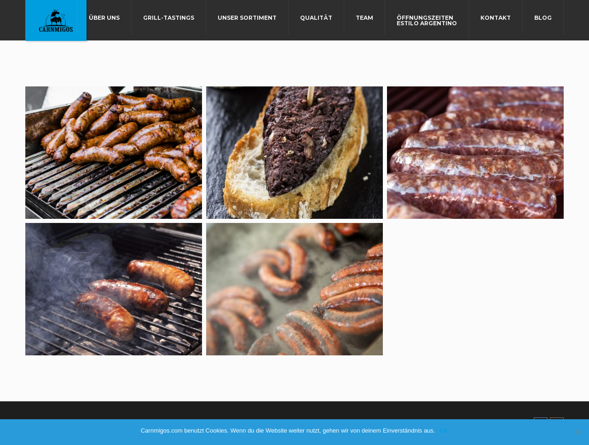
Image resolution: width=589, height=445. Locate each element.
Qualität (316, 17)
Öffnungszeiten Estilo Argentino (427, 20)
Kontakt (495, 17)
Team (364, 17)
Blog (543, 17)
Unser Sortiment (247, 17)
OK (443, 430)
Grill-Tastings (168, 17)
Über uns (104, 17)
